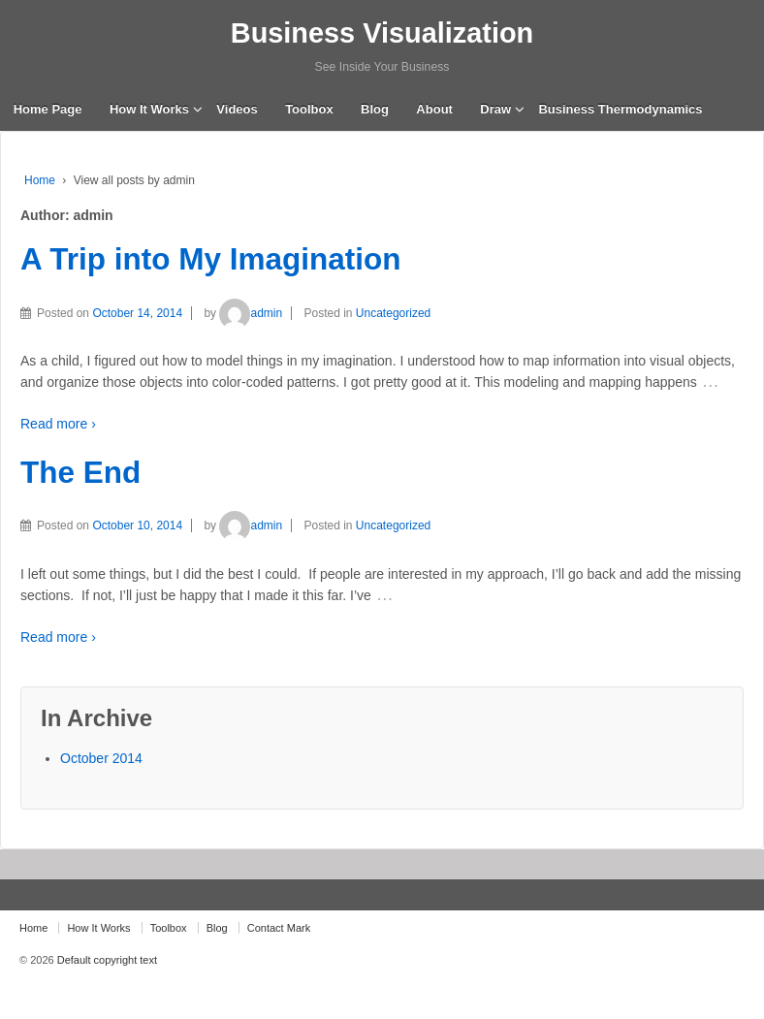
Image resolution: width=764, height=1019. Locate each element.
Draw (495, 109)
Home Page (48, 109)
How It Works (149, 109)
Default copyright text (105, 960)
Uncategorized (393, 313)
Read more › (58, 423)
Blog (375, 109)
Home (39, 180)
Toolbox (309, 109)
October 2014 (101, 758)
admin (250, 313)
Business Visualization (382, 32)
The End (80, 472)
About (434, 109)
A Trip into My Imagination (210, 258)
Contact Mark (278, 928)
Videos (236, 109)
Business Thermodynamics (620, 109)
